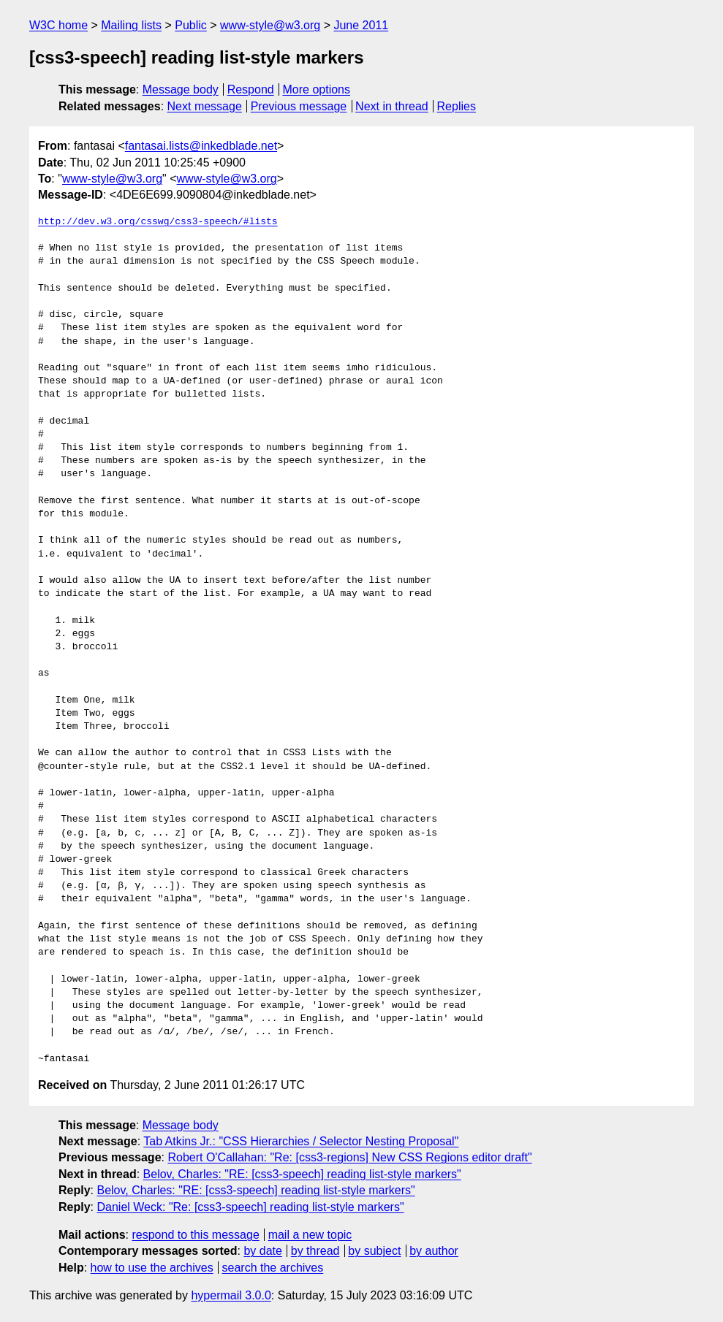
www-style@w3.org (270, 25)
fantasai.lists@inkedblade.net (201, 146)
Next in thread (391, 106)
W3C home (58, 25)
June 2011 (360, 25)
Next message (204, 106)
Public (191, 25)
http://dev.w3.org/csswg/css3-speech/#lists (158, 222)
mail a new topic (310, 1235)
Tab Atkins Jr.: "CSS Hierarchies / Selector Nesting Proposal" (300, 1141)
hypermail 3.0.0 (230, 1295)
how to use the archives (152, 1267)
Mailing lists (131, 25)
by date (262, 1251)
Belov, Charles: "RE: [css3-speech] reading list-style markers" (302, 1174)
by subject (374, 1251)
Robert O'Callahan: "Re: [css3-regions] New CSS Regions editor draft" (349, 1157)
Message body (181, 89)
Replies (456, 106)
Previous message (299, 106)
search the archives (273, 1267)
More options (317, 89)
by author (433, 1251)
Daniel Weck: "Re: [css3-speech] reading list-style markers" (250, 1207)
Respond (250, 89)
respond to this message (195, 1235)
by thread (315, 1251)
